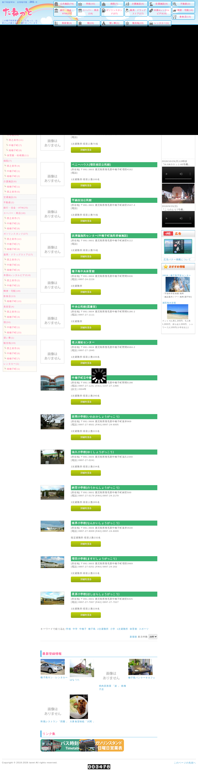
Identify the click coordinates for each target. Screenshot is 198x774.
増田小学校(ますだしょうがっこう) (94, 558)
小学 (112, 629)
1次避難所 (122, 629)
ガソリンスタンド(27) (114, 11)
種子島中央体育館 (83, 271)
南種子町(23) (14, 332)
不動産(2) (185, 4)
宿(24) (90, 23)
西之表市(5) (13, 191)
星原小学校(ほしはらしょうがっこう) (95, 594)
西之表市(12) (14, 239)
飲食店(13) (185, 17)
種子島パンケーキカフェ (141, 677)
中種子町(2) (13, 285)
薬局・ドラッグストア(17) (138, 11)
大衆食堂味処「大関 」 (82, 721)
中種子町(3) (13, 223)
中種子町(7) (15, 145)
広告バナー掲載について (177, 259)
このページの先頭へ (185, 762)
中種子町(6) (13, 265)
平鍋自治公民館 (82, 200)
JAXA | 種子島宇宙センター (176, 275)
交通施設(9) (161, 4)
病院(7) (114, 4)
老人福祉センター (83, 342)
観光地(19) (138, 23)
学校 (68, 629)
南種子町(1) (13, 186)
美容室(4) (67, 23)
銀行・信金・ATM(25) (67, 11)
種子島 (92, 629)
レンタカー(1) (161, 23)
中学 (75, 629)
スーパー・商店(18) (91, 11)
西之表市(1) (13, 311)
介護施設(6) (138, 4)
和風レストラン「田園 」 (54, 721)
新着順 (133, 636)
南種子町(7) (13, 358)
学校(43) (90, 4)
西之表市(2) (13, 280)
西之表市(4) (13, 166)
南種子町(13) (14, 301)
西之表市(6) (13, 348)
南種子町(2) (13, 176)
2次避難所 (103, 629)
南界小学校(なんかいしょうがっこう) (95, 522)
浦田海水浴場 (169, 303)
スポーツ (144, 629)
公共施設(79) (67, 4)
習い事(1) (114, 23)
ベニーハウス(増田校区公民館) (91, 164)
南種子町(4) (13, 270)
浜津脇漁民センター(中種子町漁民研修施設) (100, 235)
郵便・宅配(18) (185, 10)
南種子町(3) (13, 317)
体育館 (133, 629)
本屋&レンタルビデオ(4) (161, 11)
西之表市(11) (16, 140)
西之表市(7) (13, 218)
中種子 (83, 629)
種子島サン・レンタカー (54, 677)
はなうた (75, 679)
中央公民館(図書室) (84, 306)
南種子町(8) (15, 150)
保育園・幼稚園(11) (18, 155)
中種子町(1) (13, 171)
